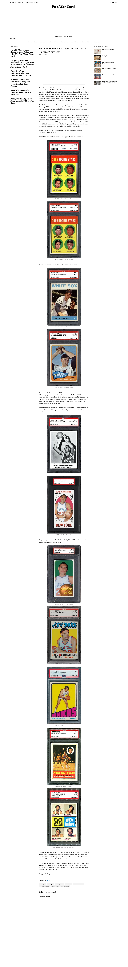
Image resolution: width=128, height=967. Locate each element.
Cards (35, 42)
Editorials (97, 42)
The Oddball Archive (108, 49)
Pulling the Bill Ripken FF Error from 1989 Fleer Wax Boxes (22, 101)
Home (30, 42)
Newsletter (21, 2)
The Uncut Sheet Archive (109, 68)
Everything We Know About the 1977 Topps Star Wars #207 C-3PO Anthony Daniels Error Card (22, 63)
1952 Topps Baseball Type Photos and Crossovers (109, 82)
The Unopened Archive (108, 75)
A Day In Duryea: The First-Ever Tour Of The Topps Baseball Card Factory (20, 83)
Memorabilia (64, 42)
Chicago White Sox (78, 884)
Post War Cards (64, 6)
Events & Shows (87, 42)
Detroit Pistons (55, 886)
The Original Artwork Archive (108, 63)
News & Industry (75, 42)
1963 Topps (42, 884)
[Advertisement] (64, 22)
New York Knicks (65, 886)
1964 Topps (50, 884)
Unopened (43, 42)
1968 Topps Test (59, 884)
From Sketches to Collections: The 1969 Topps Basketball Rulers (20, 73)
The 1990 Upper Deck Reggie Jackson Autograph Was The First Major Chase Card (22, 53)
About (38, 2)
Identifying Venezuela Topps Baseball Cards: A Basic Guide (20, 92)
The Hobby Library (53, 42)
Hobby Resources (30, 2)
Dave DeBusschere (44, 886)
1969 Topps (68, 884)
